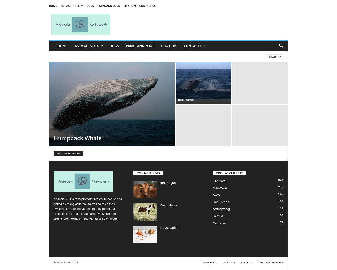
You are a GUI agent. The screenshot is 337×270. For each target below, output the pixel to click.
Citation (130, 5)
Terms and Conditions (270, 262)
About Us (246, 262)
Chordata (219, 181)
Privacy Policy (209, 262)
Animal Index (72, 5)
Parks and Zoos (108, 5)
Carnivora (219, 223)
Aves (216, 195)
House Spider (170, 228)
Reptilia (218, 216)
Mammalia (220, 188)
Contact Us (147, 5)
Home (53, 5)
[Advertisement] (201, 24)
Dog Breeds (221, 202)
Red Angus (168, 183)
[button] (281, 46)
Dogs (90, 5)
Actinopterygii (222, 209)
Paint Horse (168, 205)
